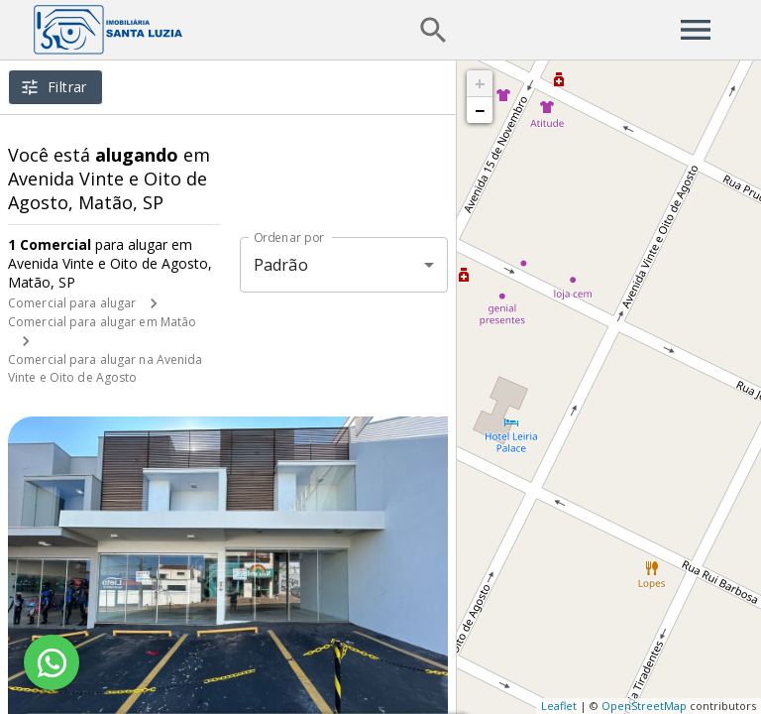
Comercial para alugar (72, 303)
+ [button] (480, 83)
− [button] (480, 110)
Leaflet (559, 705)
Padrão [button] (281, 265)
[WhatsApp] (51, 662)
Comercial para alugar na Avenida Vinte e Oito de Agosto (105, 368)
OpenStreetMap (644, 705)
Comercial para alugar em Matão (102, 321)
